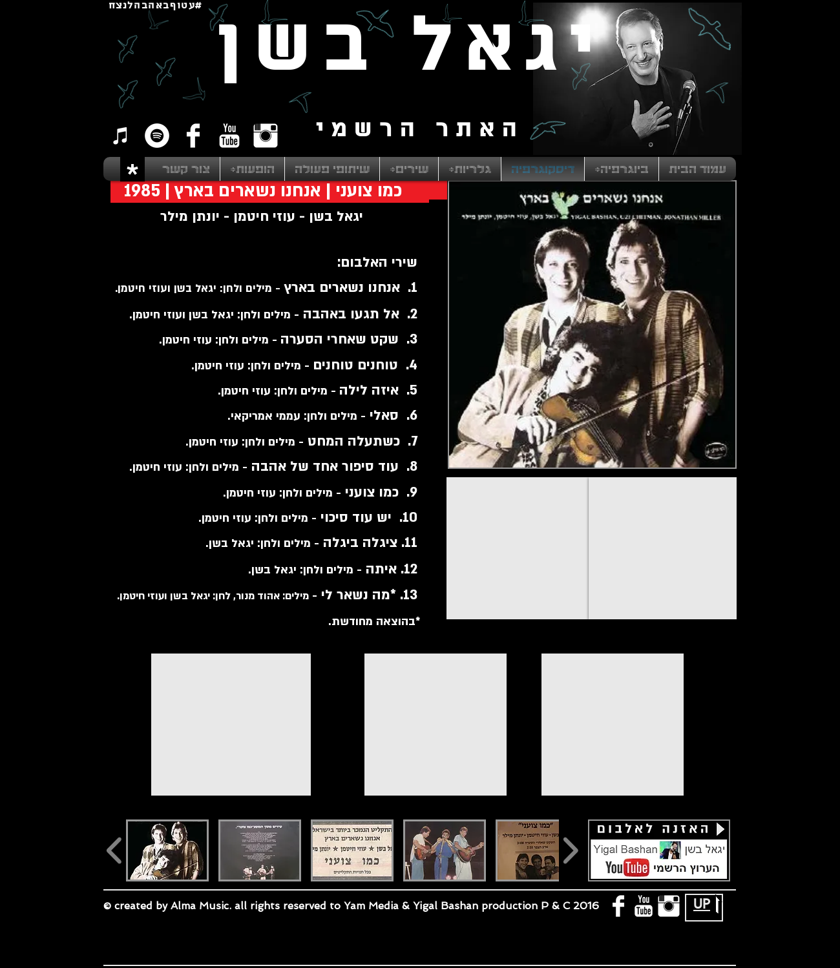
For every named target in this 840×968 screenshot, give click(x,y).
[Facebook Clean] (193, 135)
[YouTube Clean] (229, 135)
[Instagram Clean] (265, 135)
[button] (167, 850)
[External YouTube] (517, 548)
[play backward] (114, 850)
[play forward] (570, 850)
